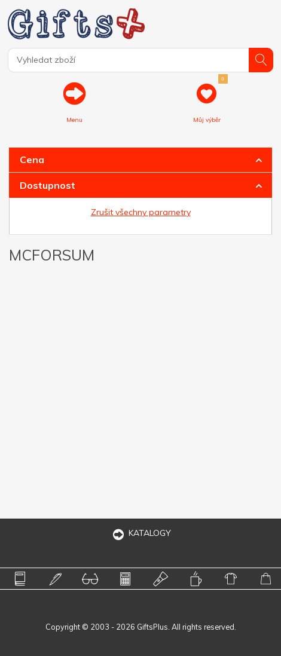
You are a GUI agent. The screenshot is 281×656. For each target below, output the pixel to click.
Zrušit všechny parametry (141, 212)
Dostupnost (47, 185)
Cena (32, 159)
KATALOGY (140, 533)
